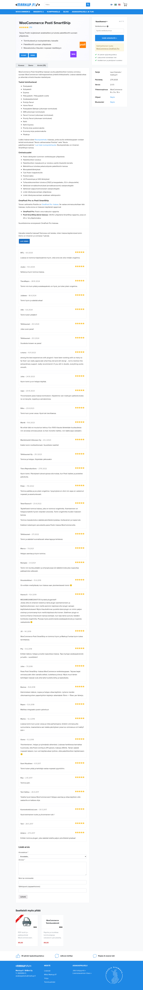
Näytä (112, 97)
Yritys (46, 978)
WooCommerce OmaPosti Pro (107, 48)
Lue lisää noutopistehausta (45, 145)
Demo (32, 55)
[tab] (21, 65)
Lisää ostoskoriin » (109, 38)
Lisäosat (47, 970)
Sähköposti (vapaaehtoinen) (29, 886)
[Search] (88, 4)
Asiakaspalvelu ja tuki (83, 11)
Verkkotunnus (102, 26)
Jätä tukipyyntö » (79, 970)
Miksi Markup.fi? (50, 974)
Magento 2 (38, 11)
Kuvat (23, 55)
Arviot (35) (41, 65)
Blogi (66, 11)
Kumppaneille (53, 11)
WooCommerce (23, 11)
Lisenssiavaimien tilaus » (82, 973)
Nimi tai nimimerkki (26, 878)
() (30, 27)
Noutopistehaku (41, 139)
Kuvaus (21, 65)
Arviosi (22, 860)
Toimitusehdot (49, 982)
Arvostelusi (23, 852)
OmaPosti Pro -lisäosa (50, 204)
